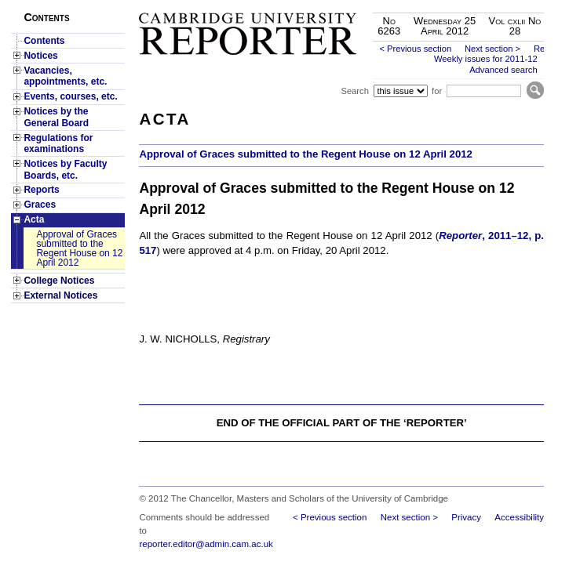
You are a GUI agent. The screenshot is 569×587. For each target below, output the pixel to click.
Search (354, 91)
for (437, 91)
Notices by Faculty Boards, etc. (65, 169)
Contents (44, 40)
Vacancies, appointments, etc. (65, 76)
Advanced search (503, 69)
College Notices (59, 280)
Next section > (492, 48)
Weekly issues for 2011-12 (486, 58)
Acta (34, 219)
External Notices (60, 295)
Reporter (460, 235)
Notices (40, 55)
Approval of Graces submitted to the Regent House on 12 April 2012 (79, 248)
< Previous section (415, 48)
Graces (40, 204)
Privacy (466, 517)
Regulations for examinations (58, 143)
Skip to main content (502, 4)
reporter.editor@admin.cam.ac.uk (205, 544)
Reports (41, 189)
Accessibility (519, 517)
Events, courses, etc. (70, 96)
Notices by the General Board (56, 117)
